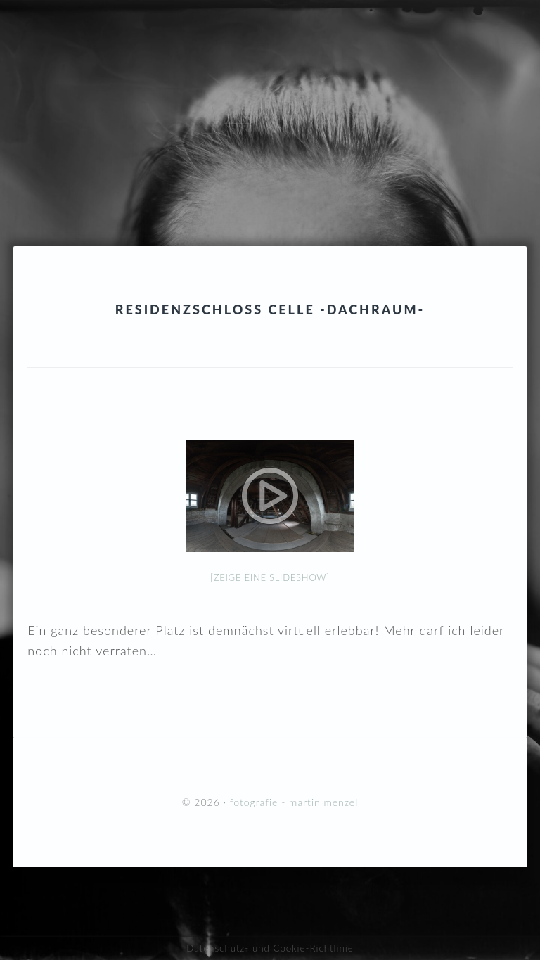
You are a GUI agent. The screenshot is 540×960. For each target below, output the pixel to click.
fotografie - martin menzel (270, 95)
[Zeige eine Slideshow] (270, 577)
